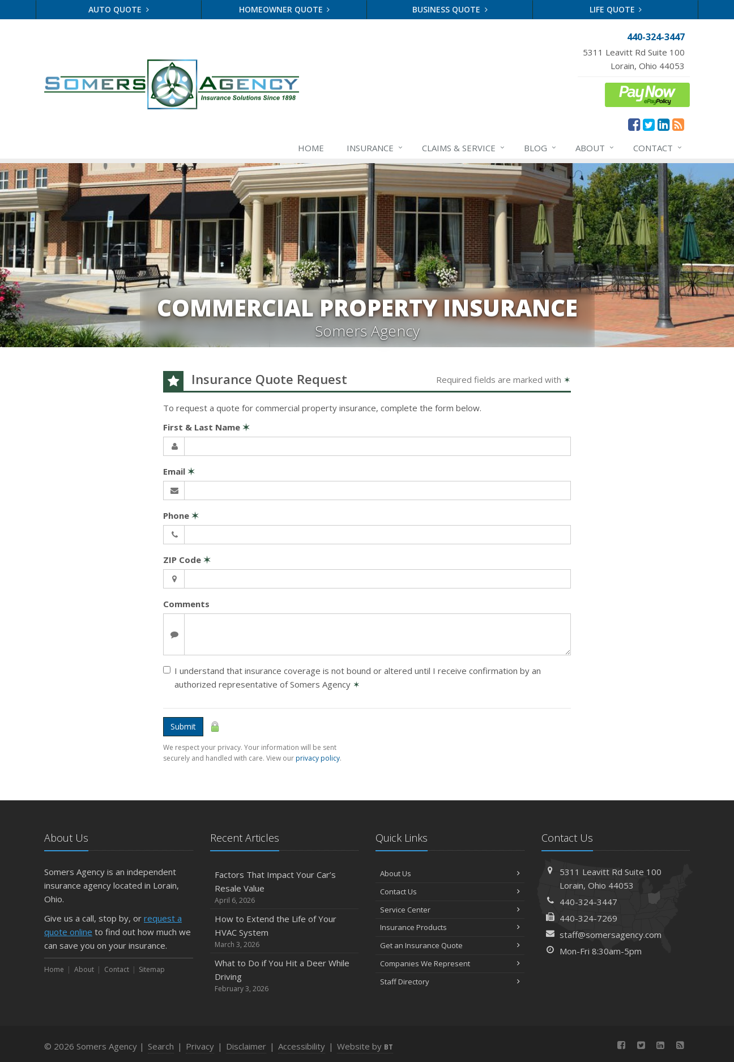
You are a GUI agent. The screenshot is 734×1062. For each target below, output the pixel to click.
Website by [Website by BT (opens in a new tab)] (365, 1046)
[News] (678, 124)
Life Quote (616, 9)
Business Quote (450, 9)
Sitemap (152, 969)
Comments (186, 603)
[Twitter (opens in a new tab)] (649, 124)
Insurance (375, 148)
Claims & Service (464, 148)
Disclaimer (246, 1046)
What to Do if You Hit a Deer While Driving (285, 975)
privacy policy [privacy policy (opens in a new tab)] (318, 758)
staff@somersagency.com (611, 934)
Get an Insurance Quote (450, 945)
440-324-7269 (588, 918)
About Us (450, 873)
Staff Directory (450, 981)
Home (311, 147)
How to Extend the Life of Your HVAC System (285, 931)
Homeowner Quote (284, 9)
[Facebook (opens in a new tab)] (634, 124)
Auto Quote (118, 9)
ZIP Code (187, 559)
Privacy (200, 1046)
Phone (181, 515)
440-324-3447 (588, 901)
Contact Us (450, 891)
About (595, 148)
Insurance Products (450, 927)
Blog (540, 148)
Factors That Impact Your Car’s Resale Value (285, 887)
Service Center (450, 910)
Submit (183, 726)
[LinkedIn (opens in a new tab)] (663, 124)
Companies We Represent (450, 963)
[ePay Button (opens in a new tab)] (647, 93)
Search (161, 1046)
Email (179, 471)
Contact (658, 148)
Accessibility (301, 1046)
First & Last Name (206, 427)
